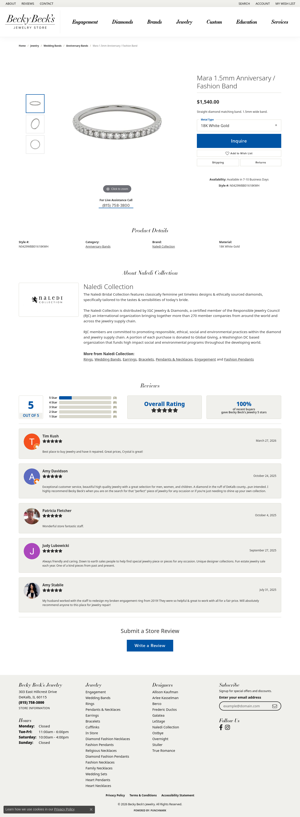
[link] (10, 3)
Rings (88, 359)
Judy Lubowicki (55, 545)
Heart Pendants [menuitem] (98, 780)
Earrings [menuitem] (92, 715)
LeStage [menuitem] (158, 721)
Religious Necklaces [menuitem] (101, 750)
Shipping (218, 162)
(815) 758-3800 (116, 205)
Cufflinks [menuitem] (92, 727)
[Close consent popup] (91, 809)
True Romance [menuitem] (163, 750)
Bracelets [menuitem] (93, 721)
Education (246, 21)
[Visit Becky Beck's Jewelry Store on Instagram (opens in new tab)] (227, 727)
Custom (214, 21)
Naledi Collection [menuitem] (165, 727)
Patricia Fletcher (56, 510)
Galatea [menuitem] (158, 715)
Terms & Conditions (143, 795)
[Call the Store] (31, 702)
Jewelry (184, 21)
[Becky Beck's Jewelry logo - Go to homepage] (31, 22)
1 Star (53, 416)
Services (279, 21)
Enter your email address (240, 697)
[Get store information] (34, 708)
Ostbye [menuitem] (157, 733)
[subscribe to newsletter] (275, 706)
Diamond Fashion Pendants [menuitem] (107, 756)
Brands (154, 21)
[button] (244, 3)
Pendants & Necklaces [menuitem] (103, 709)
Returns (260, 162)
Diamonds (122, 21)
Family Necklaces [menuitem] (99, 768)
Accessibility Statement (177, 795)
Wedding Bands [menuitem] (98, 698)
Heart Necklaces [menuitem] (98, 785)
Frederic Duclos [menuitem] (164, 709)
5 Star (53, 398)
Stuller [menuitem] (157, 744)
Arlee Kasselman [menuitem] (165, 698)
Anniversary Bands (77, 45)
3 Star (53, 407)
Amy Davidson (55, 471)
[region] (117, 124)
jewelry (34, 45)
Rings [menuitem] (90, 703)
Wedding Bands (53, 45)
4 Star (53, 402)
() (115, 398)
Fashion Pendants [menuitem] (100, 744)
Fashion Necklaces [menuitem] (100, 762)
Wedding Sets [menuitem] (96, 774)
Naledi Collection (163, 246)
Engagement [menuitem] (96, 692)
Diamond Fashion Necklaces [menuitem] (108, 739)
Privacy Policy (115, 795)
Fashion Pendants (239, 359)
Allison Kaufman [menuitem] (165, 692)
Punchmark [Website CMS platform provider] (158, 810)
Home (22, 45)
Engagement (85, 21)
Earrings (130, 359)
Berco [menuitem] (156, 703)
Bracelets (146, 359)
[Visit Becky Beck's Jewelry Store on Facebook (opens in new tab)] (221, 727)
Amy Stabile (53, 585)
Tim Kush (50, 436)
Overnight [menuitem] (160, 739)
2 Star (53, 412)
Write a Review (150, 645)
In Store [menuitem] (92, 733)
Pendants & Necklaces (174, 359)
